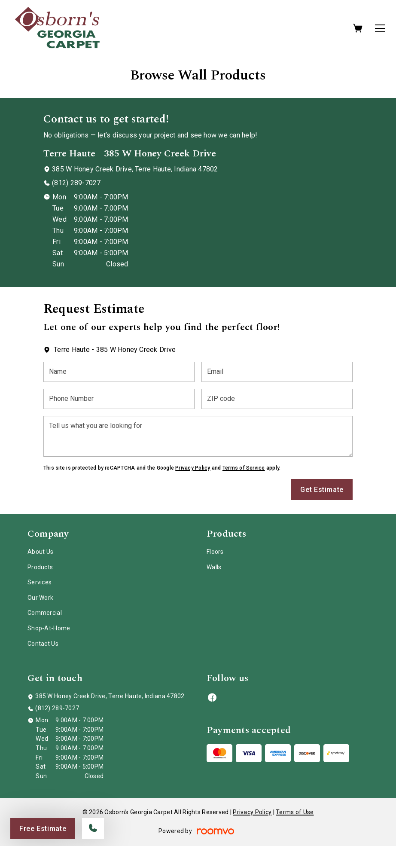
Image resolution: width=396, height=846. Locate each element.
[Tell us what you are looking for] (198, 436)
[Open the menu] (380, 28)
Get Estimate (322, 490)
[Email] (277, 372)
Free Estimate (42, 829)
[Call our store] (93, 828)
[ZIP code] (277, 399)
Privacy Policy (192, 468)
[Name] (119, 372)
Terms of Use (295, 812)
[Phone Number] (119, 399)
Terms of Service (243, 468)
